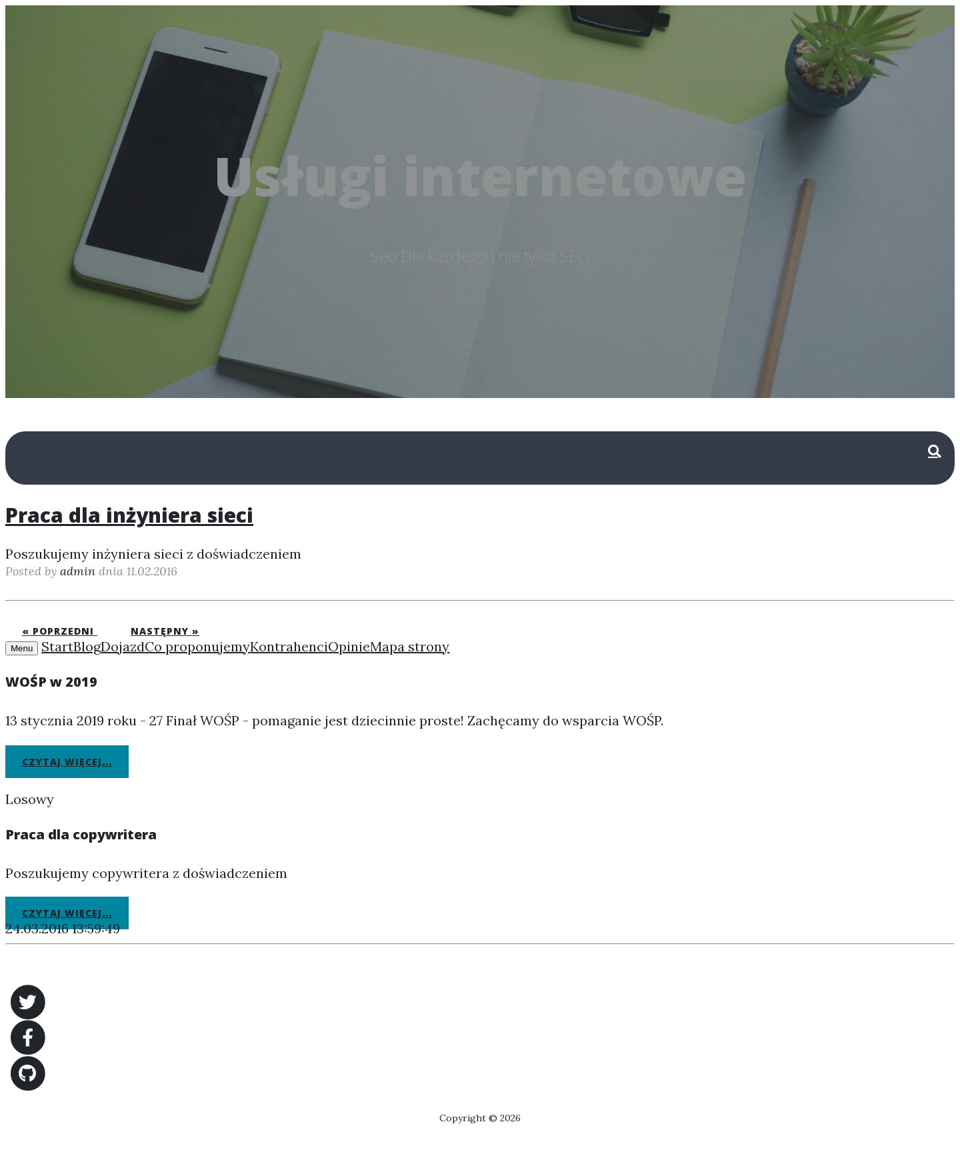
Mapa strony (409, 646)
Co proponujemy (197, 646)
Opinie (349, 646)
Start (57, 646)
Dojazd (123, 646)
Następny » (165, 631)
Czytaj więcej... (67, 761)
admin (77, 571)
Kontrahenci (289, 646)
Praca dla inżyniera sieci (129, 515)
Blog (87, 646)
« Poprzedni (59, 631)
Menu (22, 648)
